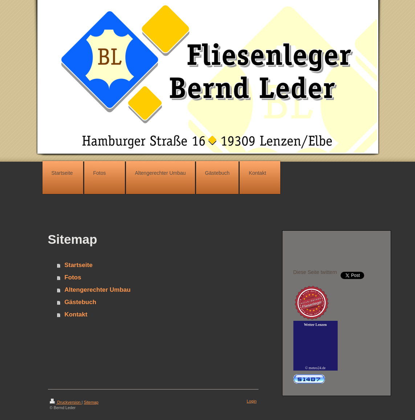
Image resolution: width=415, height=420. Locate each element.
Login (252, 401)
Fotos (72, 277)
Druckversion (66, 402)
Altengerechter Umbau (97, 289)
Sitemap (91, 402)
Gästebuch (80, 302)
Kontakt (75, 314)
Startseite (78, 265)
